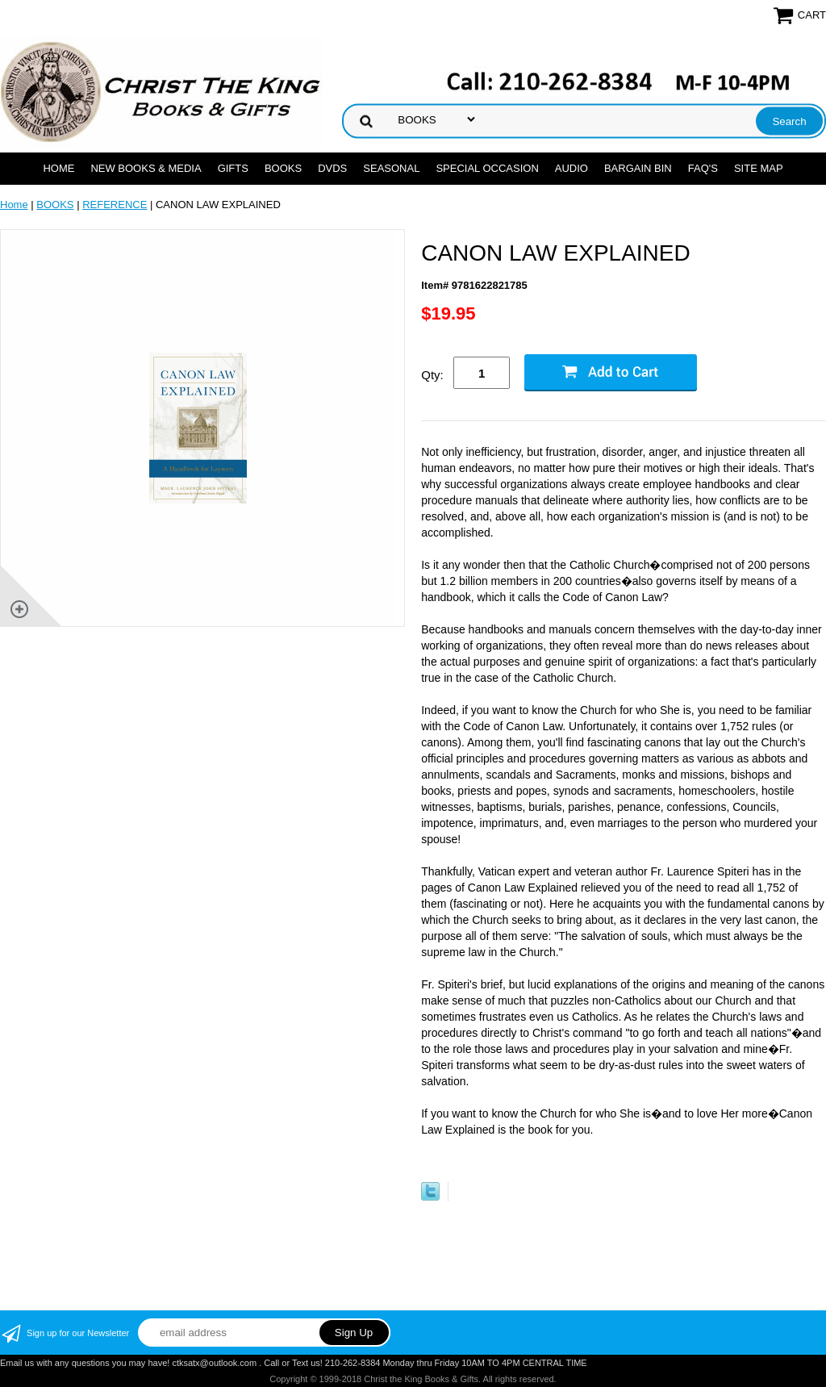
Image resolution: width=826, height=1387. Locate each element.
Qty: (432, 375)
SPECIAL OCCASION (487, 168)
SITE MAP (758, 168)
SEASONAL (391, 168)
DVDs (332, 168)
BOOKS (283, 168)
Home (58, 168)
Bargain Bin (638, 168)
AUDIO (571, 168)
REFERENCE (114, 204)
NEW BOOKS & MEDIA (145, 168)
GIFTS (233, 168)
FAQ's (703, 168)
